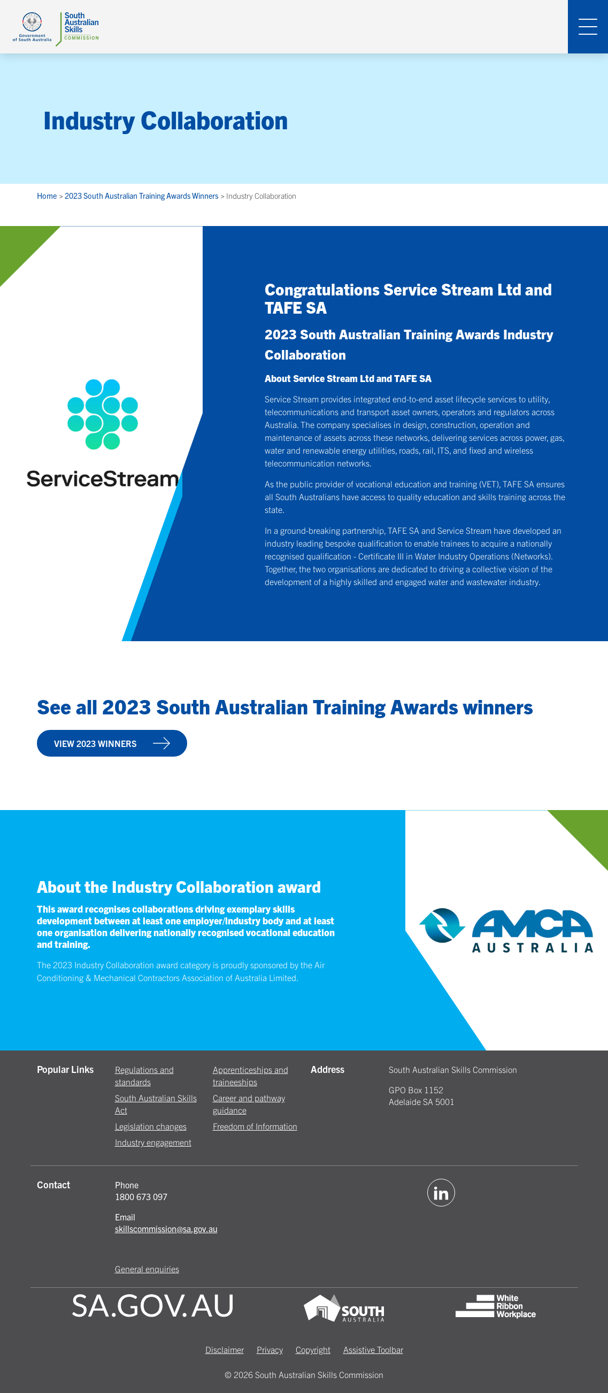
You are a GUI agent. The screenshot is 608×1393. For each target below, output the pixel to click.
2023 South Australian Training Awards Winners (142, 195)
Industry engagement (153, 1142)
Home (47, 195)
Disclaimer (224, 1349)
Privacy (270, 1349)
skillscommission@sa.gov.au (166, 1228)
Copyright (313, 1349)
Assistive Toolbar (373, 1349)
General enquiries (147, 1268)
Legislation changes (151, 1125)
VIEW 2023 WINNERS (112, 743)
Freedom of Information (255, 1125)
